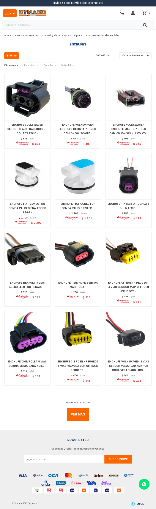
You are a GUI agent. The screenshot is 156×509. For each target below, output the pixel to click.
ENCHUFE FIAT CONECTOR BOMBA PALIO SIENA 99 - (77, 206)
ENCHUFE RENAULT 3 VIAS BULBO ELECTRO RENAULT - (27, 285)
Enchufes (48, 65)
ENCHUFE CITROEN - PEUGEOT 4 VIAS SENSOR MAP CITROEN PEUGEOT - (128, 287)
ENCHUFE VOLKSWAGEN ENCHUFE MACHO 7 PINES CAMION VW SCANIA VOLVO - (128, 129)
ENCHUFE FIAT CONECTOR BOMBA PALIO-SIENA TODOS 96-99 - (27, 208)
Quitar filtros (67, 65)
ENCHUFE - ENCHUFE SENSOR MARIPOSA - (78, 285)
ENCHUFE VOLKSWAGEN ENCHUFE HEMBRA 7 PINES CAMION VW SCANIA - (78, 129)
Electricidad (29, 65)
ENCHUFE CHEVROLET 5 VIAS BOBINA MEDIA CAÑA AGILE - (27, 364)
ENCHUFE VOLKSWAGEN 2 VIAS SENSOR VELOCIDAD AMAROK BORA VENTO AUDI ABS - (128, 366)
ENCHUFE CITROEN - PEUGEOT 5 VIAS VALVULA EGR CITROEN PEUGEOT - (78, 366)
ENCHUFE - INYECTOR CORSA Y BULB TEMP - (129, 206)
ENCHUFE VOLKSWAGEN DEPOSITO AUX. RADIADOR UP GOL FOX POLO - (27, 129)
